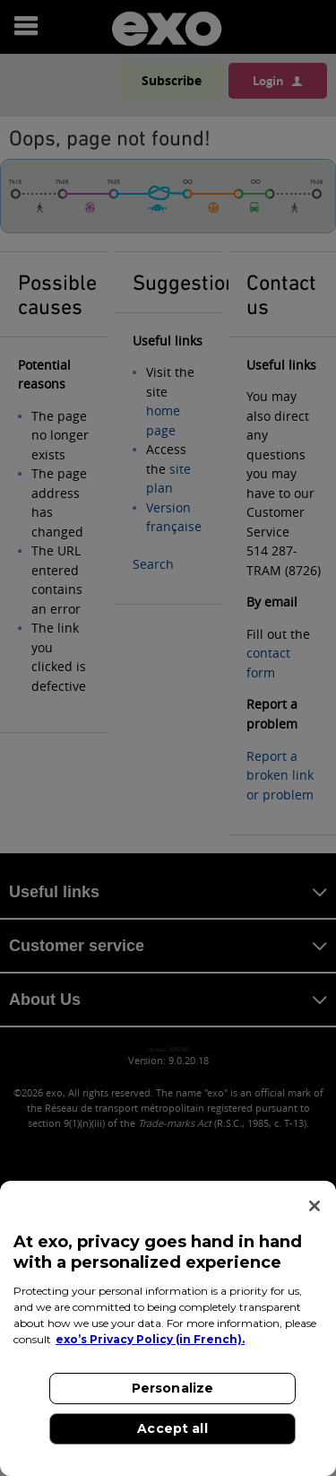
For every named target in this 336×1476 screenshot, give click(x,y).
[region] (168, 1328)
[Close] (314, 1206)
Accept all (172, 1428)
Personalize (173, 1388)
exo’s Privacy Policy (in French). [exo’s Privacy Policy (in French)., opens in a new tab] (150, 1339)
